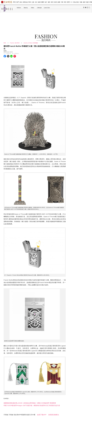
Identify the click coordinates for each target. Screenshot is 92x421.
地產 (87, 2)
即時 (14, 2)
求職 (90, 2)
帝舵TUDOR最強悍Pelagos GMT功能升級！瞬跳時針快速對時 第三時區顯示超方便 (32, 405)
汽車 (62, 2)
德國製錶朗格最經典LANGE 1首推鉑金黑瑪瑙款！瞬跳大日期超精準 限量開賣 (30, 403)
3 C (71, 2)
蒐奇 (49, 2)
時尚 (65, 2)
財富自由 (25, 2)
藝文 (77, 2)
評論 (74, 2)
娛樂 (58, 2)
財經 (55, 2)
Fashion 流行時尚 (15, 43)
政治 (21, 2)
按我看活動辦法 (53, 415)
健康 (39, 2)
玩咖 (81, 2)
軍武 (29, 2)
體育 (68, 2)
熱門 (17, 2)
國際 (42, 2)
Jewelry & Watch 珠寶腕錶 (31, 43)
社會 (33, 2)
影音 (52, 2)
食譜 (84, 2)
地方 (46, 2)
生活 (36, 2)
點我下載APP (41, 415)
